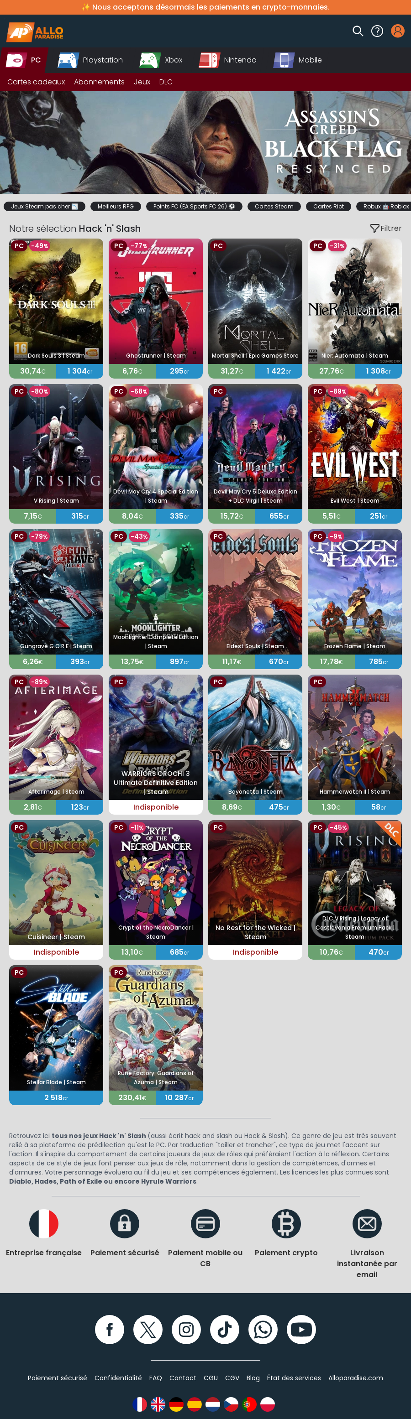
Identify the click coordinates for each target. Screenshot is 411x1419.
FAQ (155, 1378)
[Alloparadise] (33, 31)
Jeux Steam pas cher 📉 (44, 206)
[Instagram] (186, 1329)
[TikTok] (224, 1329)
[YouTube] (301, 1329)
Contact (182, 1378)
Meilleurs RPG (116, 206)
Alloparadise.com (355, 1378)
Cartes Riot (328, 206)
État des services (294, 1378)
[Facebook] (109, 1329)
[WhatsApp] (263, 1329)
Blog (253, 1378)
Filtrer (385, 228)
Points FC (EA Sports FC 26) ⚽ (194, 206)
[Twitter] (148, 1329)
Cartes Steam (274, 206)
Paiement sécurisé (57, 1378)
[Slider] (205, 142)
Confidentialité (118, 1378)
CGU (211, 1378)
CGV (232, 1378)
